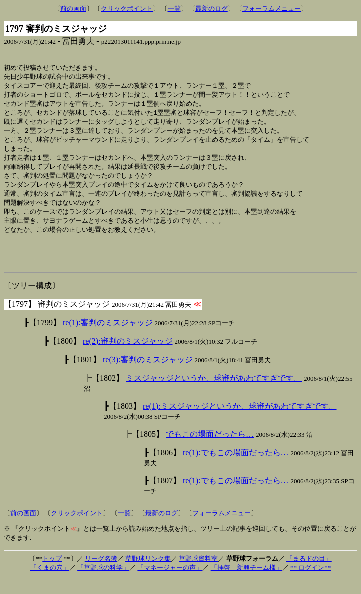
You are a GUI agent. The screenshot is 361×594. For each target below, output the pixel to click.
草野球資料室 (198, 574)
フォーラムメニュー (271, 8)
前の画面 (73, 8)
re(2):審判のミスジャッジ (128, 356)
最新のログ (211, 8)
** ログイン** (310, 583)
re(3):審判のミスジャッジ (148, 375)
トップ (52, 574)
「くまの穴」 (49, 583)
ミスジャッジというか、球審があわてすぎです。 (214, 393)
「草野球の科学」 (103, 583)
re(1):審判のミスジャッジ (108, 338)
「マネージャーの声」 (169, 583)
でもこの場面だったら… (210, 449)
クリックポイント (127, 8)
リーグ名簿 (101, 574)
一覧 (174, 8)
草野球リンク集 (148, 574)
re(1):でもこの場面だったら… (236, 468)
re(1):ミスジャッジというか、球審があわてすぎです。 (240, 421)
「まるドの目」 (309, 574)
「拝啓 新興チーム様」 (246, 583)
